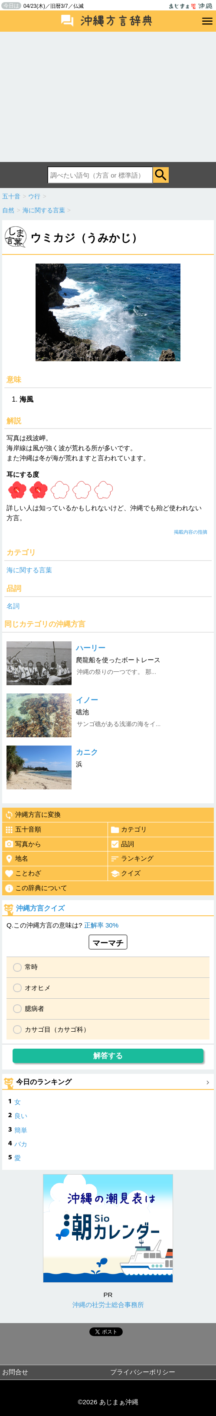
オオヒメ (38, 987)
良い (20, 1115)
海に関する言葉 (29, 570)
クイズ (125, 873)
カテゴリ (128, 830)
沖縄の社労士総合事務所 (108, 1304)
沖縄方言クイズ (40, 908)
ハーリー (90, 648)
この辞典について (35, 888)
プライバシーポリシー (142, 1372)
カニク (87, 752)
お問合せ (15, 1372)
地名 (16, 859)
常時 (31, 966)
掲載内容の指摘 (190, 532)
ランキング (132, 859)
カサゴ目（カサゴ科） (57, 1029)
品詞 (122, 844)
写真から (22, 844)
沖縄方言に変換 (32, 815)
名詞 (13, 606)
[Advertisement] (108, 97)
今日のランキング (44, 1082)
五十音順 (22, 830)
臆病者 (34, 1008)
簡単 (20, 1130)
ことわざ (22, 873)
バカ (20, 1144)
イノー (87, 700)
